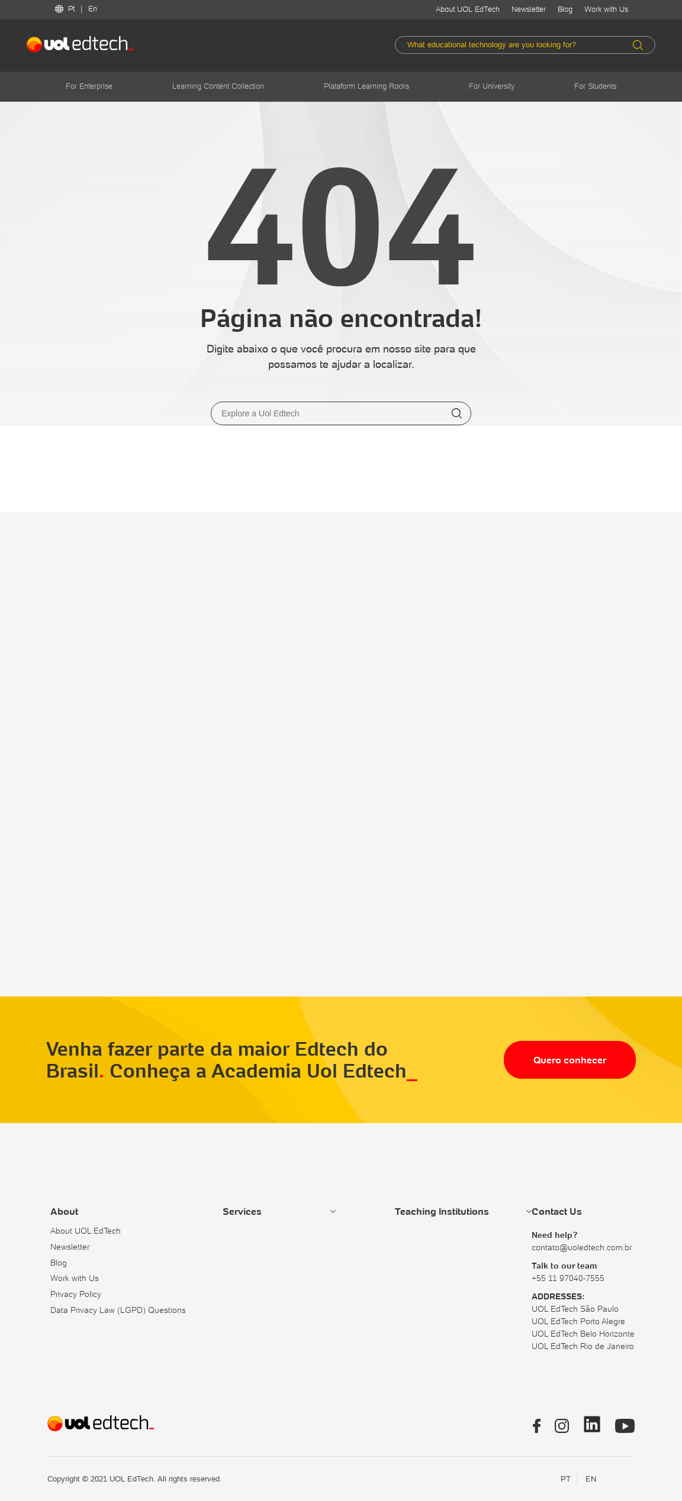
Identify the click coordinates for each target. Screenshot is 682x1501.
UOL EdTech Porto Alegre (578, 1321)
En (92, 8)
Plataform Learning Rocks (366, 86)
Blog (565, 9)
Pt (71, 8)
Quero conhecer (569, 1059)
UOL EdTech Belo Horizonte (583, 1333)
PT (566, 1478)
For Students (595, 86)
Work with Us (606, 9)
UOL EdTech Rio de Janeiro (583, 1346)
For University (491, 86)
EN (591, 1478)
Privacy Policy (75, 1294)
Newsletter (528, 9)
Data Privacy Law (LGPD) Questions (118, 1310)
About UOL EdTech (468, 9)
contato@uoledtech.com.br (582, 1247)
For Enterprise (89, 86)
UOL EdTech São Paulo (575, 1309)
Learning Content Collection (218, 86)
